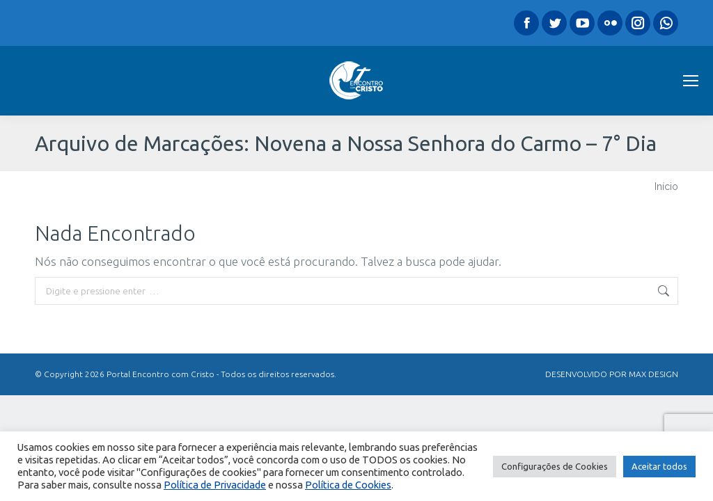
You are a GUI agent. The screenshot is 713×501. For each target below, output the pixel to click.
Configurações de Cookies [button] (554, 466)
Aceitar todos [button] (659, 466)
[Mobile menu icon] (690, 80)
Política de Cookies (348, 485)
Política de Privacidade (215, 485)
